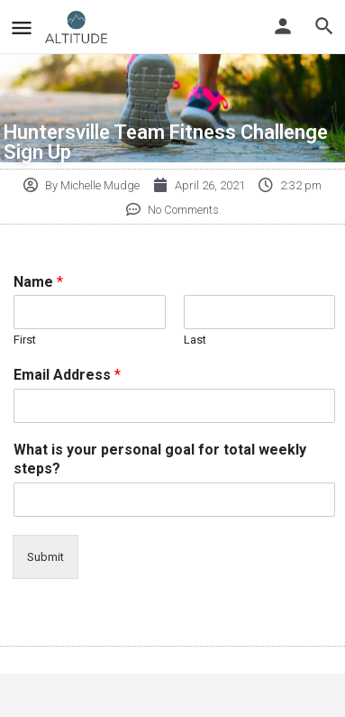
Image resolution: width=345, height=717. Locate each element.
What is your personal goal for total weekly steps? (160, 459)
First (25, 339)
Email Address (67, 374)
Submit (45, 557)
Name (38, 281)
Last (195, 339)
